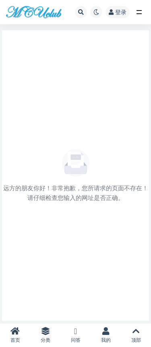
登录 (117, 11)
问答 (75, 335)
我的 (106, 335)
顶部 (136, 335)
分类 (45, 335)
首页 (15, 335)
